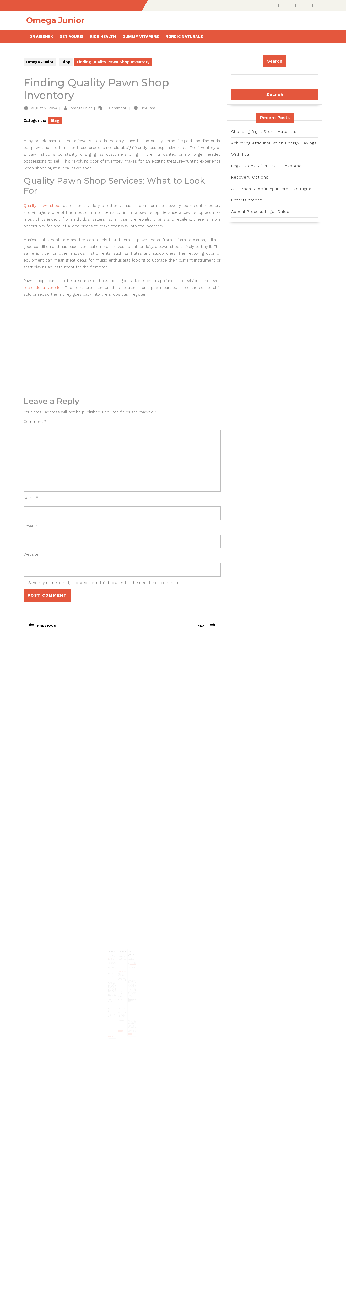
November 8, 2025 (129, 960)
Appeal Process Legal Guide (260, 211)
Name (31, 497)
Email (30, 526)
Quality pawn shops (42, 205)
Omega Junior (55, 20)
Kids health (103, 36)
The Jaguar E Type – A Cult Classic (122, 955)
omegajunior (81, 108)
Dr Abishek (41, 36)
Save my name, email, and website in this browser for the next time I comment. (104, 582)
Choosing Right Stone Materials (263, 131)
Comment (35, 421)
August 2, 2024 (44, 108)
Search (274, 61)
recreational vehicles (43, 287)
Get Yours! (71, 36)
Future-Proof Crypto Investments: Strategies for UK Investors (130, 957)
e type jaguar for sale (122, 971)
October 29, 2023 (114, 958)
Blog (65, 62)
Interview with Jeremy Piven (114, 955)
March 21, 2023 (121, 958)
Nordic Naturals (184, 36)
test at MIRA (123, 997)
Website (31, 554)
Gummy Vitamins (140, 36)
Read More (113, 1022)
